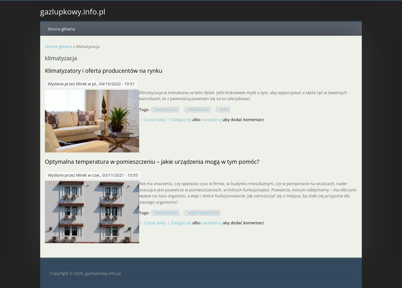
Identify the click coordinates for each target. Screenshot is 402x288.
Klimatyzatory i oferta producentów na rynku (103, 70)
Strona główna (61, 29)
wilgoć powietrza (203, 213)
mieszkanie (198, 109)
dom (224, 109)
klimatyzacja (166, 109)
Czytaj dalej (154, 119)
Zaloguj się (181, 119)
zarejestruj (212, 119)
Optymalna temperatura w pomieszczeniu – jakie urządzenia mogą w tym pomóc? (152, 161)
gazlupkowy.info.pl (72, 11)
